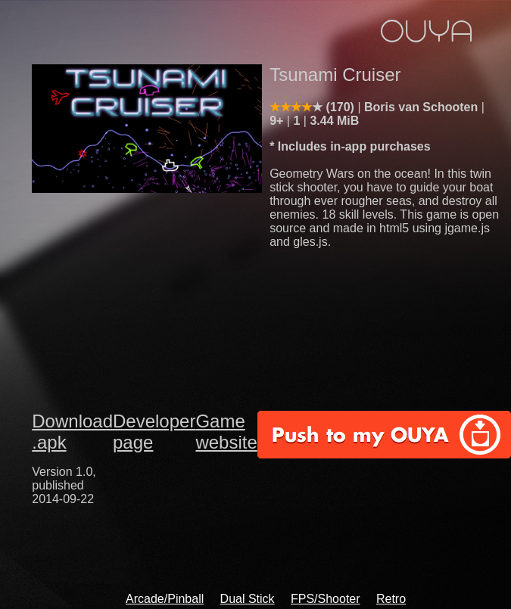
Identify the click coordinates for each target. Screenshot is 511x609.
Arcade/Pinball (165, 598)
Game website (226, 431)
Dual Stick (247, 598)
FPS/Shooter (325, 598)
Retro (391, 598)
